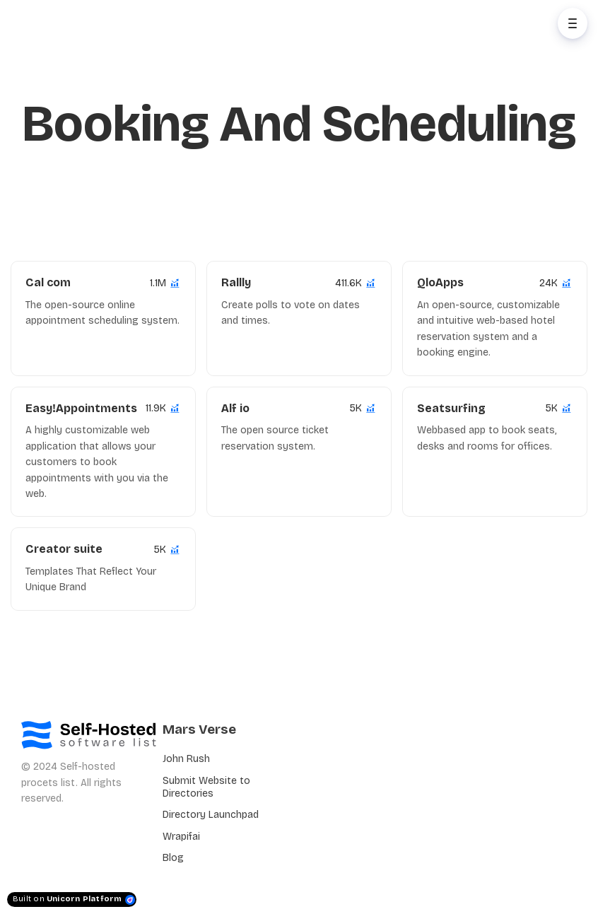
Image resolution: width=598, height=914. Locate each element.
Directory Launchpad (211, 815)
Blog (173, 858)
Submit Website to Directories (206, 787)
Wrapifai (181, 837)
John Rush (186, 759)
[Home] (75, 23)
